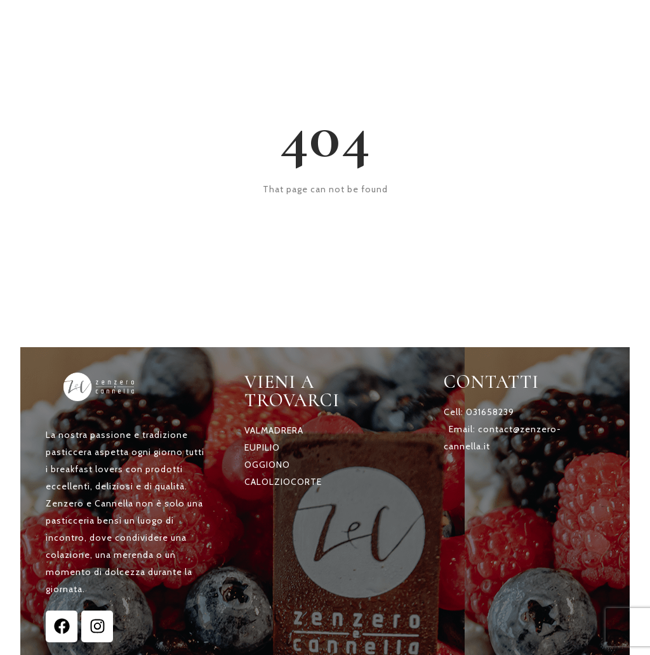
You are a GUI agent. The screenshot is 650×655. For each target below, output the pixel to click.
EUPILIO (262, 447)
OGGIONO (267, 464)
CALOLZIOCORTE (283, 481)
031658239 (490, 412)
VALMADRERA (273, 430)
